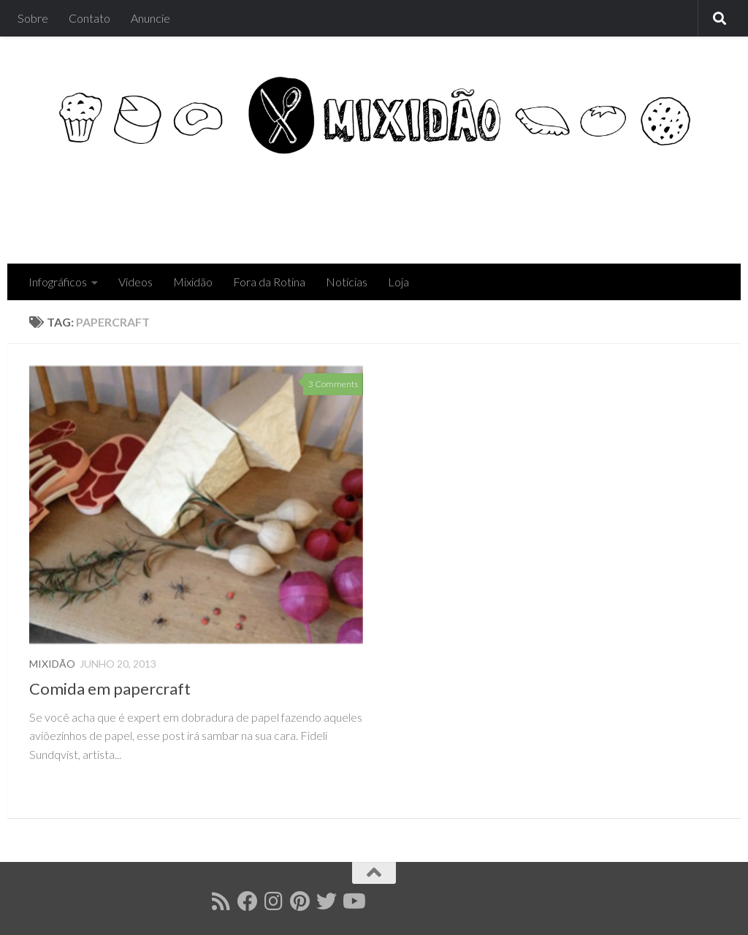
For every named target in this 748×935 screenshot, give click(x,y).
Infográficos (57, 282)
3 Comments (333, 383)
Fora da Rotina (269, 282)
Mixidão (193, 282)
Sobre (33, 18)
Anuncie (150, 18)
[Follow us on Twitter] (326, 901)
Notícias (346, 282)
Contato (89, 18)
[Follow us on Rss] (221, 901)
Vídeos (135, 282)
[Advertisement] (453, 204)
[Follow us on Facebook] (247, 901)
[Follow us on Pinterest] (300, 901)
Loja (398, 282)
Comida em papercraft (110, 688)
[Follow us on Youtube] (353, 901)
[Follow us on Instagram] (274, 901)
